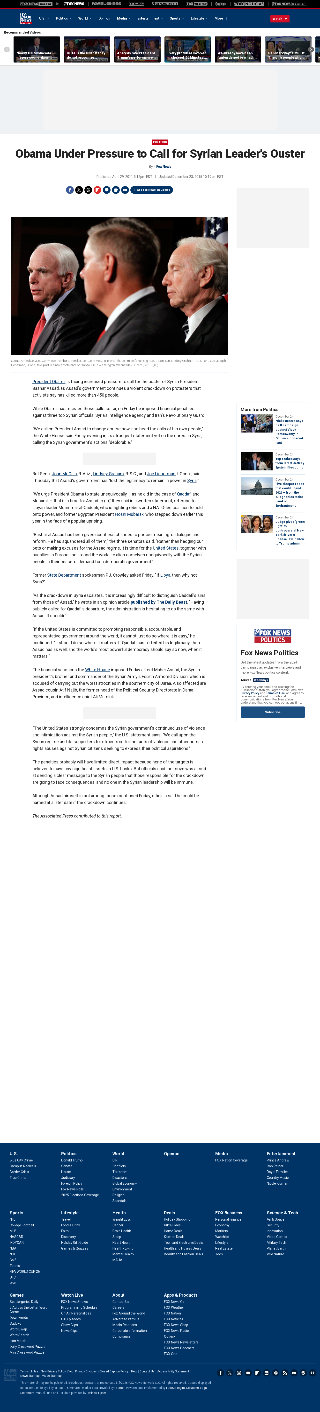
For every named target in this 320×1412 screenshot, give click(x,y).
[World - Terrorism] (119, 1172)
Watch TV (280, 19)
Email (125, 190)
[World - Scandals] (119, 1201)
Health (119, 1212)
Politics (62, 18)
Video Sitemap (51, 1375)
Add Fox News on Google (153, 189)
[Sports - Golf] (13, 1260)
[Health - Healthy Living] (123, 1248)
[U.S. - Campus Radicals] (23, 1166)
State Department (64, 575)
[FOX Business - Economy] (222, 1225)
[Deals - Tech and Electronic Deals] (183, 1242)
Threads (88, 190)
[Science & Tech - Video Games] (277, 1237)
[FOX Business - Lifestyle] (221, 1242)
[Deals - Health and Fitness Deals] (182, 1248)
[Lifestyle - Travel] (66, 1219)
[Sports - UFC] (13, 1277)
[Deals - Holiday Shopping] (177, 1219)
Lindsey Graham (108, 473)
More (219, 18)
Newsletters (294, 1373)
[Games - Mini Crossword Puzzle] (27, 1352)
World (83, 18)
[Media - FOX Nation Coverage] (231, 1160)
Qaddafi (184, 493)
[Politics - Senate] (66, 1166)
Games (17, 1295)
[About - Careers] (118, 1307)
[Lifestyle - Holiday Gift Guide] (74, 1242)
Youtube (248, 1373)
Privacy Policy (250, 693)
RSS (285, 1373)
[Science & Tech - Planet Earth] (276, 1248)
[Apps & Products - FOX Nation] (172, 1313)
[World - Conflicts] (119, 1166)
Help (134, 1371)
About (118, 1295)
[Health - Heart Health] (122, 1242)
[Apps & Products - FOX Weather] (174, 1307)
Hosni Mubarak (129, 514)
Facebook (70, 190)
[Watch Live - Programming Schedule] (79, 1307)
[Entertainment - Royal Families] (278, 1172)
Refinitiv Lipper (96, 1393)
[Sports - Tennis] (15, 1266)
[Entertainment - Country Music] (278, 1178)
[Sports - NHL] (13, 1254)
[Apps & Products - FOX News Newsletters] (181, 1342)
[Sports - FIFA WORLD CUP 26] (25, 1271)
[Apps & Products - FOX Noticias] (173, 1319)
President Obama (49, 381)
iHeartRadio (312, 1373)
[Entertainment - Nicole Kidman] (277, 1183)
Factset (119, 1388)
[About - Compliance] (121, 1336)
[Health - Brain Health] (121, 1231)
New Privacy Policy (53, 1371)
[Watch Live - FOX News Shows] (74, 1302)
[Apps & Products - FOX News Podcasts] (179, 1348)
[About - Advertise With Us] (125, 1319)
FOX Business (228, 1212)
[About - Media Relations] (124, 1325)
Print (116, 190)
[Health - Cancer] (117, 1225)
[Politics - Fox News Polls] (72, 1189)
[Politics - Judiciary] (68, 1178)
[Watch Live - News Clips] (69, 1331)
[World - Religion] (118, 1195)
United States (166, 548)
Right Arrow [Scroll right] (311, 49)
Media (122, 18)
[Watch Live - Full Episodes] (71, 1319)
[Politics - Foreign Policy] (71, 1183)
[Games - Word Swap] (18, 1329)
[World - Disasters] (119, 1178)
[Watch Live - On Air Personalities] (76, 1313)
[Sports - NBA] (13, 1248)
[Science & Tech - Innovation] (275, 1231)
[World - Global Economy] (124, 1183)
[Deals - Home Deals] (173, 1231)
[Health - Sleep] (116, 1237)
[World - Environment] (122, 1189)
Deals (169, 1212)
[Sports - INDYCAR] (17, 1242)
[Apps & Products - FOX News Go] (174, 1302)
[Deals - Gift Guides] (172, 1225)
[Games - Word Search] (19, 1335)
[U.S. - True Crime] (18, 1178)
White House (97, 669)
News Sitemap (29, 1375)
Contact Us (147, 1371)
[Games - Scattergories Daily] (24, 1302)
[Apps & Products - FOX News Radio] (176, 1331)
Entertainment (148, 18)
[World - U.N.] (115, 1160)
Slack (275, 1373)
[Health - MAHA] (117, 1260)
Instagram (239, 1373)
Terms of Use (275, 693)
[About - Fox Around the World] (128, 1313)
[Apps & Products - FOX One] (170, 1354)
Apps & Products (180, 1295)
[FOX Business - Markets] (221, 1231)
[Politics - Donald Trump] (72, 1160)
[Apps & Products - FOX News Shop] (176, 1325)
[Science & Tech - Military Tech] (276, 1242)
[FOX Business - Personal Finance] (228, 1219)
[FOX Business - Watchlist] (222, 1237)
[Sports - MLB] (13, 1231)
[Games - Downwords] (19, 1318)
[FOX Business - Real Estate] (224, 1248)
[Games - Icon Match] (18, 1341)
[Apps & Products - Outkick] (169, 1336)
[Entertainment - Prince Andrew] (278, 1160)
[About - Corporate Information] (129, 1331)
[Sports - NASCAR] (16, 1237)
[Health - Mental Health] (123, 1254)
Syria (192, 480)
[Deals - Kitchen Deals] (174, 1237)
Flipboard (97, 190)
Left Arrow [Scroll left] (7, 49)
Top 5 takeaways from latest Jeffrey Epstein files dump (289, 463)
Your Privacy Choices (82, 1371)
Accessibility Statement (173, 1371)
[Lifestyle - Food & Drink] (70, 1225)
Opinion (104, 18)
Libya (165, 575)
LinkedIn (266, 1373)
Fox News (26, 18)
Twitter (79, 190)
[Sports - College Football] (22, 1225)
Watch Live (72, 1295)
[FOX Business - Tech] (219, 1254)
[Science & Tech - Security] (273, 1225)
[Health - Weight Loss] (121, 1219)
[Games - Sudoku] (15, 1323)
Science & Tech (282, 1212)
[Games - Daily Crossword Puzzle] (27, 1347)
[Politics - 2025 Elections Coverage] (80, 1195)
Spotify (303, 1373)
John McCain (64, 473)
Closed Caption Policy (113, 1371)
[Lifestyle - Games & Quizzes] (74, 1248)
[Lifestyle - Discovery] (68, 1237)
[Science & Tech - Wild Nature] (275, 1254)
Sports (175, 18)
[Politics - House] (66, 1172)
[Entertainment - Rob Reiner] (275, 1166)
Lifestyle (198, 18)
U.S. (42, 18)
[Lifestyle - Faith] (65, 1231)
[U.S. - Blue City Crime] (21, 1160)
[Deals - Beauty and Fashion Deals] (183, 1254)
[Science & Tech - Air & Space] (275, 1219)
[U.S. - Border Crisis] (19, 1172)
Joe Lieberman (161, 473)
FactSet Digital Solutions (182, 1388)
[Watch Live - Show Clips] (69, 1325)
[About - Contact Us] (120, 1302)
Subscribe (272, 712)
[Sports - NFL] (12, 1219)
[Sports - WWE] (13, 1283)
